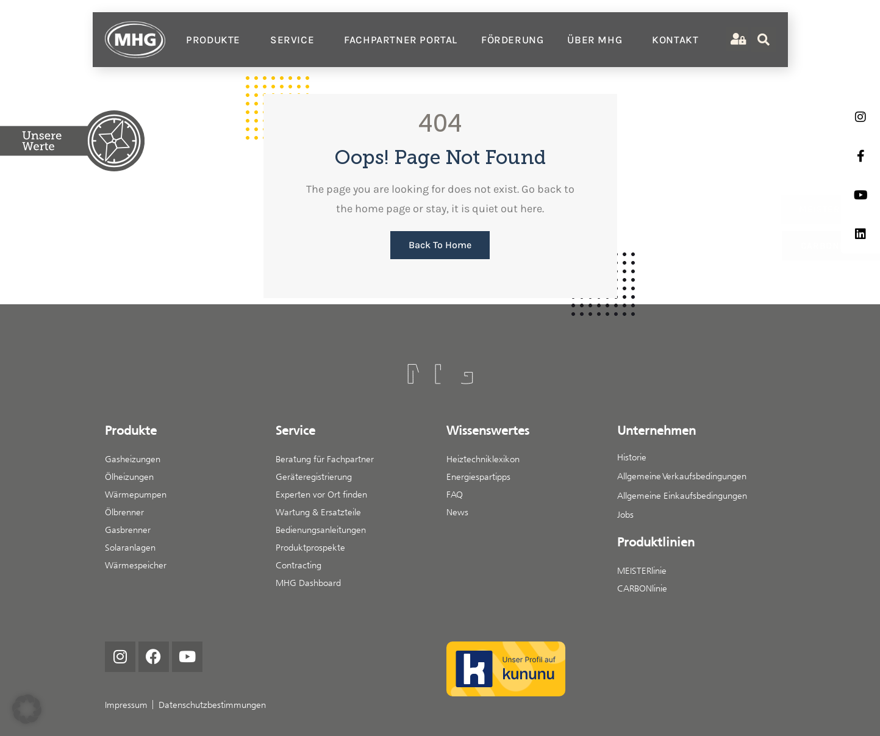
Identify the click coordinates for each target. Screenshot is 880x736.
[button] (27, 709)
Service (295, 40)
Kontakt (675, 40)
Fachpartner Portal (400, 40)
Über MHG (597, 40)
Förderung (512, 40)
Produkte (216, 40)
